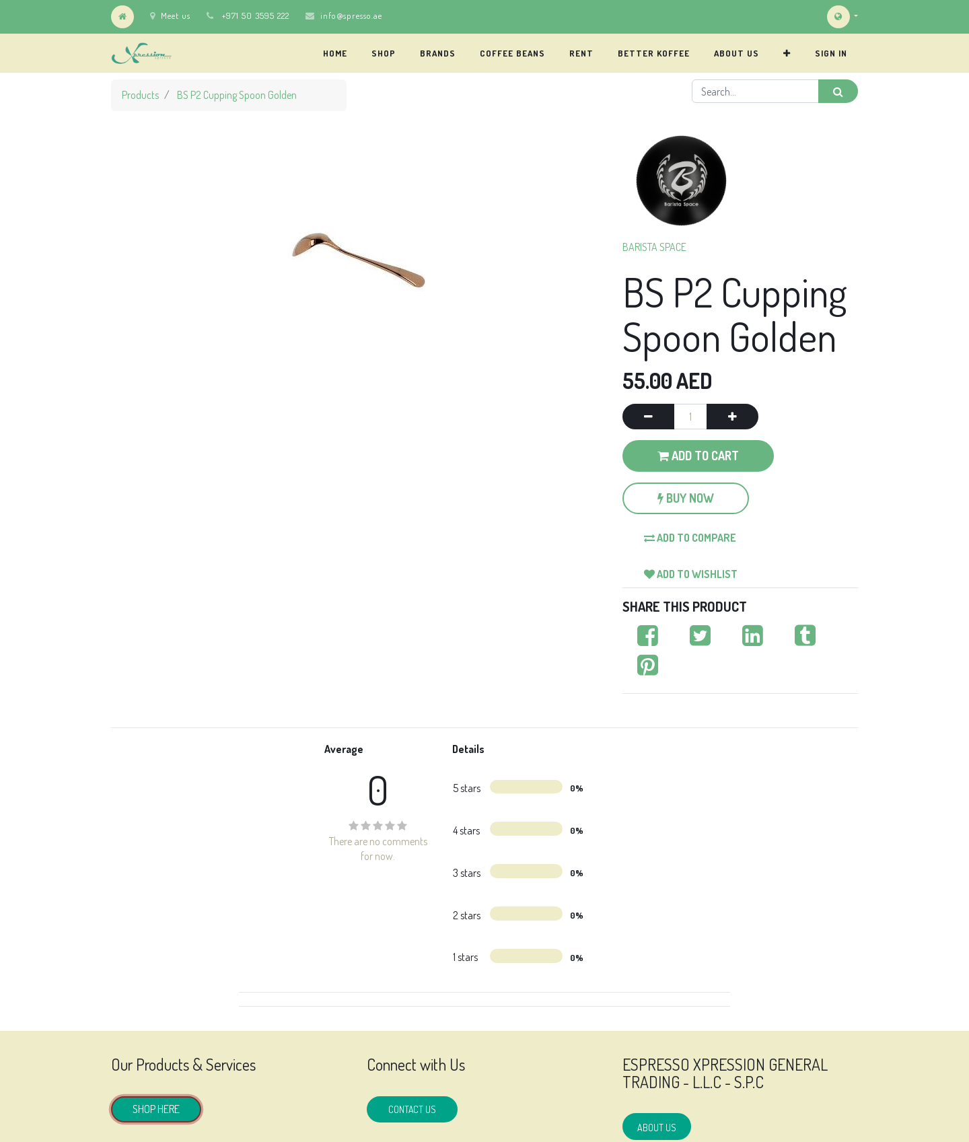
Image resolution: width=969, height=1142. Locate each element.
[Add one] (732, 416)
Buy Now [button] (685, 498)
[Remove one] (648, 416)
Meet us (170, 15)
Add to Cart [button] (698, 455)
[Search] (838, 91)
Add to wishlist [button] (691, 574)
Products (140, 95)
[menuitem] (335, 53)
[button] (787, 53)
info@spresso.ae (351, 15)
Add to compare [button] (690, 537)
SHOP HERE (156, 1109)
